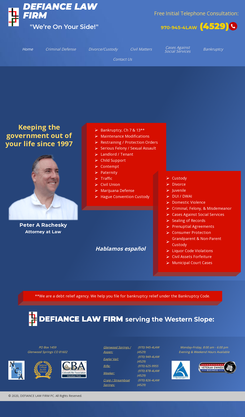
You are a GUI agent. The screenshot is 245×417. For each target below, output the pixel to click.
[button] (196, 13)
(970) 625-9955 (147, 366)
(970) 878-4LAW (148, 371)
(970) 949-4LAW (148, 357)
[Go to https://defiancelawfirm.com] (53, 17)
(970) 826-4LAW (148, 380)
